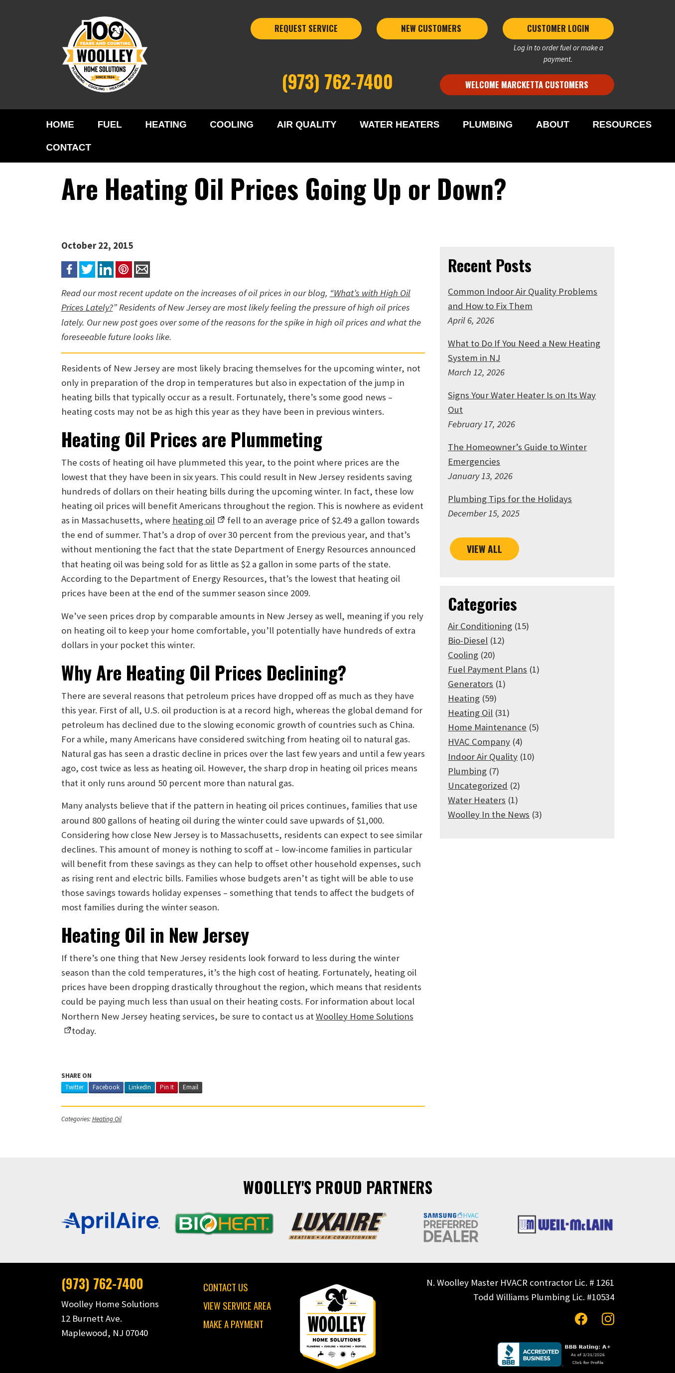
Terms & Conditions (384, 1359)
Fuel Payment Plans (494, 655)
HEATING (167, 125)
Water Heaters (484, 785)
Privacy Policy (330, 1359)
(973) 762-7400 (337, 81)
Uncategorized (485, 771)
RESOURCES (621, 125)
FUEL (112, 125)
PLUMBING (488, 125)
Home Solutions (224, 987)
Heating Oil (87, 1076)
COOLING (233, 125)
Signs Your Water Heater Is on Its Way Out (537, 395)
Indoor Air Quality (490, 742)
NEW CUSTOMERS (438, 28)
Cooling (470, 640)
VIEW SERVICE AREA (227, 1263)
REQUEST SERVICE (303, 28)
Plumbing (474, 756)
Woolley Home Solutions (268, 1359)
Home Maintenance (494, 713)
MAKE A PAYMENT (223, 1281)
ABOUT (552, 125)
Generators (477, 669)
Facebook (86, 1044)
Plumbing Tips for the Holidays (517, 485)
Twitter (54, 1044)
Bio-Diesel (475, 626)
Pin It (147, 1044)
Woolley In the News (496, 800)
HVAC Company (486, 727)
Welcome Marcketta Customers (540, 84)
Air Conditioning (487, 611)
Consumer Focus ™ (469, 1359)
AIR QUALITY (308, 125)
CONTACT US (215, 1244)
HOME (63, 125)
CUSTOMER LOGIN (573, 28)
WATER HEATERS (400, 125)
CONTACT (71, 148)
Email (170, 1044)
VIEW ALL (490, 534)
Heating (471, 683)
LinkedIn (120, 1044)
